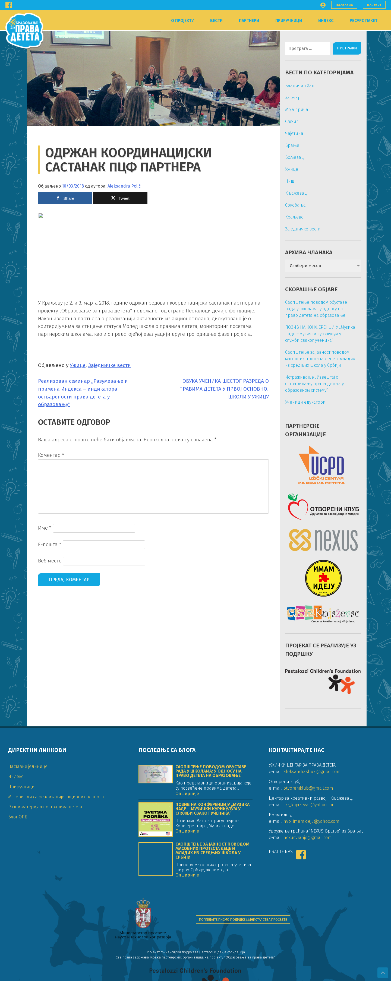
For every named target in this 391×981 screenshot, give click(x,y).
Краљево (291, 217)
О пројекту (182, 20)
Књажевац (293, 193)
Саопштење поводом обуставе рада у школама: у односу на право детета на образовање (313, 309)
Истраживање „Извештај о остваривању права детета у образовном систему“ (311, 384)
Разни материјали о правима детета (45, 834)
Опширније (187, 820)
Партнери (249, 20)
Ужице (78, 514)
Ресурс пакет (363, 20)
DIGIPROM (97, 974)
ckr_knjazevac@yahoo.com (309, 831)
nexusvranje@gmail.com (307, 864)
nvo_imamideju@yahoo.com (311, 848)
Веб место (50, 709)
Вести (216, 20)
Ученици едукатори (302, 402)
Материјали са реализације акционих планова (56, 824)
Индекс (325, 20)
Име (45, 676)
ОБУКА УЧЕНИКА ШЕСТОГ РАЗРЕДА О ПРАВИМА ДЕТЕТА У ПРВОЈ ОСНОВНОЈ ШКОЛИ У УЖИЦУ (221, 537)
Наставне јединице (28, 793)
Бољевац (291, 157)
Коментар (51, 604)
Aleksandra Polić (124, 185)
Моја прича (293, 109)
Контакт (374, 5)
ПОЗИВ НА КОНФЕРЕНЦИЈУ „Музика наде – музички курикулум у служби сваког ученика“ (317, 334)
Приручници (288, 20)
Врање (289, 145)
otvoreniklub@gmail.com (308, 815)
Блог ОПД (17, 844)
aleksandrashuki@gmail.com (312, 798)
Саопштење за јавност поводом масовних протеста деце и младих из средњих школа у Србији (317, 359)
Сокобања (292, 205)
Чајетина (291, 133)
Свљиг (288, 121)
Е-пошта (49, 693)
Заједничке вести (109, 514)
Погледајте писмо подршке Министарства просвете (243, 931)
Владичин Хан (297, 85)
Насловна (344, 5)
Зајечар (290, 97)
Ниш (287, 181)
